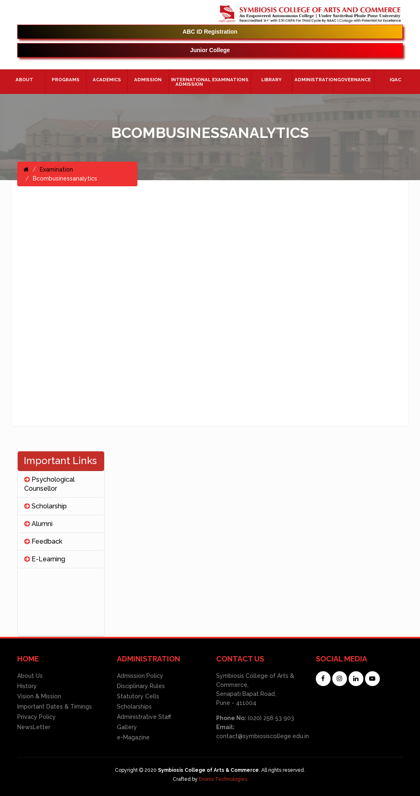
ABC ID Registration (210, 31)
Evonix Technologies (223, 779)
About (24, 79)
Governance (354, 79)
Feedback (43, 541)
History (27, 686)
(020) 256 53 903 (270, 718)
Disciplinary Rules (141, 686)
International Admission (190, 82)
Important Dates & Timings (54, 706)
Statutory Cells (138, 696)
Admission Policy (140, 675)
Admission (148, 79)
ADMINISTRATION (313, 79)
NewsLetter (33, 727)
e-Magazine (133, 737)
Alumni (38, 524)
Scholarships (134, 706)
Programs (66, 79)
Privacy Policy (36, 717)
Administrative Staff (144, 717)
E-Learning (44, 559)
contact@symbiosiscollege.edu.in (262, 736)
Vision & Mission (39, 696)
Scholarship (45, 506)
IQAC (395, 79)
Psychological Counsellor (49, 484)
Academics (107, 79)
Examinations (230, 79)
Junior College (210, 50)
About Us (30, 675)
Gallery (127, 727)
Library (271, 79)
